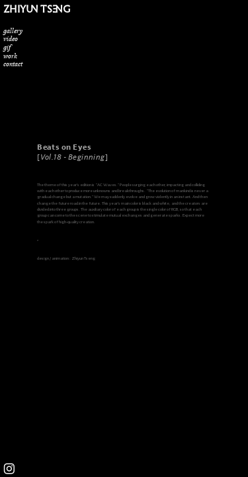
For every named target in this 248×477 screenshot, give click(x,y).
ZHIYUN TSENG (36, 9)
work (10, 55)
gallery (12, 30)
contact (12, 63)
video (10, 38)
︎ (9, 469)
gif (7, 47)
